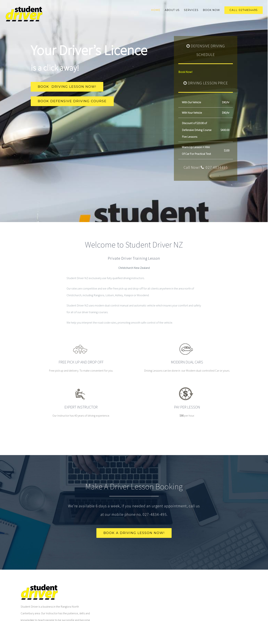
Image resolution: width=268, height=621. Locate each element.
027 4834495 (216, 167)
